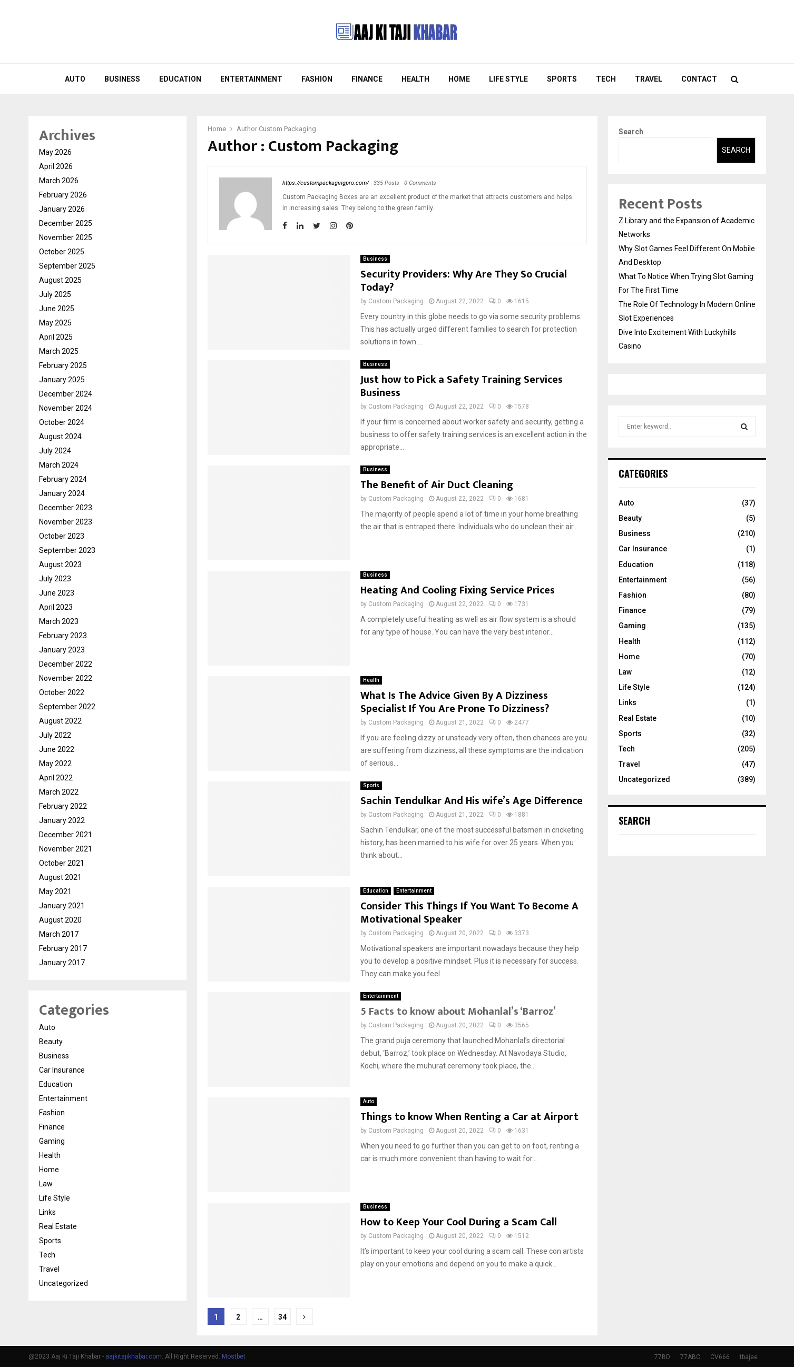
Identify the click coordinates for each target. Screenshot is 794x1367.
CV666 (720, 1357)
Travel (648, 79)
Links (47, 1212)
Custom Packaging (287, 129)
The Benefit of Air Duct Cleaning (436, 485)
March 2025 (59, 351)
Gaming (52, 1141)
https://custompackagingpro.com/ (325, 183)
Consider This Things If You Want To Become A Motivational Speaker (469, 912)
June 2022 (56, 749)
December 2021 (65, 834)
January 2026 (62, 209)
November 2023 (65, 522)
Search (631, 131)
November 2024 (65, 408)
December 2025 (65, 223)
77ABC (690, 1357)
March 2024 (59, 465)
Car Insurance (62, 1070)
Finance (367, 79)
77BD (662, 1357)
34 (282, 1317)
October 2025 (61, 251)
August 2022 (60, 721)
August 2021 (60, 877)
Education (180, 79)
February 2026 (63, 195)
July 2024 (55, 451)
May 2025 (55, 323)
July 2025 (55, 294)
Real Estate (58, 1226)
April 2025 (56, 337)
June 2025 (56, 308)
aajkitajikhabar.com (133, 1356)
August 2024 (60, 436)
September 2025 (67, 266)
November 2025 (65, 237)
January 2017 (62, 962)
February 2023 (63, 635)
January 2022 (62, 820)
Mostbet (234, 1356)
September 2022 (67, 706)
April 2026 (56, 166)
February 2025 (63, 365)
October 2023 (61, 536)
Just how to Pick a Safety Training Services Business (461, 386)
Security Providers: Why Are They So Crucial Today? (463, 280)
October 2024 (61, 422)
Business (122, 79)
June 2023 (56, 593)
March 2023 (59, 621)
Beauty (51, 1041)
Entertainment (251, 79)
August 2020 (60, 920)
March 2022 (59, 792)
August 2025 (60, 280)
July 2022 (55, 735)
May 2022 (55, 763)
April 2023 (56, 607)
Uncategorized (63, 1283)
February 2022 (63, 806)
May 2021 (55, 891)
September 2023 (67, 550)
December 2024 (65, 394)
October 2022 (61, 692)
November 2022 (65, 678)
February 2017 (63, 948)
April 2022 (56, 778)
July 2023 (55, 578)
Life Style (508, 79)
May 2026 (55, 152)
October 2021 (61, 863)
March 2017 (59, 934)
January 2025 (62, 379)
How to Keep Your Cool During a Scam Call (458, 1222)
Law (46, 1184)
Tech (606, 79)
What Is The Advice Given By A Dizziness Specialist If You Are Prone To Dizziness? (454, 702)
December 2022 (65, 664)
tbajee (749, 1357)
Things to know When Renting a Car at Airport (469, 1117)
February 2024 (63, 479)
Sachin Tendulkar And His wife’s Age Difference (471, 801)
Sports (562, 79)
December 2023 (65, 507)
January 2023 (62, 650)
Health (415, 79)
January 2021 (62, 906)
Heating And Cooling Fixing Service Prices (457, 590)
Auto (75, 79)
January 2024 (62, 493)
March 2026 (59, 180)
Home (459, 79)
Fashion (316, 79)
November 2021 (65, 849)
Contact (699, 79)
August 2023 (60, 564)
